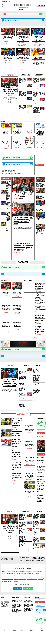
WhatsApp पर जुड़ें (28, 588)
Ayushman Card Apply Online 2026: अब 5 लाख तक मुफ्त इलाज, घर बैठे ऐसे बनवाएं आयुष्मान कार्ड (40, 286)
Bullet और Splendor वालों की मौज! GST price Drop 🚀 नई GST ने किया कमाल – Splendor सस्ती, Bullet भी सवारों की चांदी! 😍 (36, 378)
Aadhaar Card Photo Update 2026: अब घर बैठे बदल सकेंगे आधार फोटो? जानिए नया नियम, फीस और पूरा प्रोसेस (29, 444)
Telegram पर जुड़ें (17, 588)
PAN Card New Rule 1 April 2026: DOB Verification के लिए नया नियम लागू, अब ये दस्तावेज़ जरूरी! (22, 86)
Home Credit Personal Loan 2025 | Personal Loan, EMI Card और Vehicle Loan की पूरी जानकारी (17, 144)
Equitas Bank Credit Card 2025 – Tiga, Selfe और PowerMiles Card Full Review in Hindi (17, 466)
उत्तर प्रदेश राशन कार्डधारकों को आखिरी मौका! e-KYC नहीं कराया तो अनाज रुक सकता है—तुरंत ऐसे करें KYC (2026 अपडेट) (5, 308)
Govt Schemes (21, 42)
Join (43, 20)
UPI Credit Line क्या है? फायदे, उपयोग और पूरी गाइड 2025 (29, 130)
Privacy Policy (41, 436)
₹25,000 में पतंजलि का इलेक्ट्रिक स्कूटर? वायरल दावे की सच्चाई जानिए (36, 385)
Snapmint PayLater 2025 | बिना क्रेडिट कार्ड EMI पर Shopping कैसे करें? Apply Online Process (29, 144)
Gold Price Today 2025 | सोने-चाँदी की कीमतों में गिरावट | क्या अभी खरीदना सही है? (28, 601)
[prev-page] (8, 101)
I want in (40, 433)
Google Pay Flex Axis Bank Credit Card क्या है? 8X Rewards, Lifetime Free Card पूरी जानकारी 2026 (8, 226)
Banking (5, 148)
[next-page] (10, 101)
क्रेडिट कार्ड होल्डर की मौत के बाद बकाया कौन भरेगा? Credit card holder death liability (36, 80)
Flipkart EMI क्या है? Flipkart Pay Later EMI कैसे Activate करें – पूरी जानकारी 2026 (17, 611)
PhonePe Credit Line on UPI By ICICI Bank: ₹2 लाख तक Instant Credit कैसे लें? (38, 57)
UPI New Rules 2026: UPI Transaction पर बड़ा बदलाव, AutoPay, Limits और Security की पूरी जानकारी (29, 460)
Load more (23, 69)
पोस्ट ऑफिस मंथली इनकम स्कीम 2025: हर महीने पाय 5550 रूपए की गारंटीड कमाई (28, 610)
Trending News (17, 313)
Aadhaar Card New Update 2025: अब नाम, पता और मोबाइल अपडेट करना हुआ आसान (40, 319)
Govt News (6, 41)
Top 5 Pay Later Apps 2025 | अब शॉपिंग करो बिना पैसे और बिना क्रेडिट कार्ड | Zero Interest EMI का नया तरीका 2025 (40, 144)
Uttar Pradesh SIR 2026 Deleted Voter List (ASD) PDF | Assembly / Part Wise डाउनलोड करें (22, 404)
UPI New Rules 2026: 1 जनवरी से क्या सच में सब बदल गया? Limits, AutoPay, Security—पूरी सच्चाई (36, 87)
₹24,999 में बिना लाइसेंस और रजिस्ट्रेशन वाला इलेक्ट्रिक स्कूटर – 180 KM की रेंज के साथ (36, 391)
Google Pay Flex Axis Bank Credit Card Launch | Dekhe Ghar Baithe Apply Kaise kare (17, 454)
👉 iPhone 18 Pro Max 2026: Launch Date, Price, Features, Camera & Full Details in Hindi (22, 101)
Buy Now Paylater (40, 135)
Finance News (5, 133)
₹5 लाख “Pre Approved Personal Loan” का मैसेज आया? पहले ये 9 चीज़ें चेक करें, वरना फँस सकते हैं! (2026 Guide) (36, 102)
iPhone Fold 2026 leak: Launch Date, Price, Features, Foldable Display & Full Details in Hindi (22, 93)
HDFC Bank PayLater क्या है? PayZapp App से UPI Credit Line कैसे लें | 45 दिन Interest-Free (17, 130)
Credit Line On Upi (17, 133)
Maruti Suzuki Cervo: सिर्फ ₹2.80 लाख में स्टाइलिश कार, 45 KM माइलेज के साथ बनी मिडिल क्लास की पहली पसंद (36, 398)
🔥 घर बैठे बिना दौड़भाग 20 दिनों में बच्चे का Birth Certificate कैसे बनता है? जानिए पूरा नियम (40, 330)
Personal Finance (29, 132)
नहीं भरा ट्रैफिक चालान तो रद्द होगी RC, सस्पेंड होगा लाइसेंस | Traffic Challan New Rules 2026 (22, 378)
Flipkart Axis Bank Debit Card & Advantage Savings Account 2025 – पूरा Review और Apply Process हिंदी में (5, 144)
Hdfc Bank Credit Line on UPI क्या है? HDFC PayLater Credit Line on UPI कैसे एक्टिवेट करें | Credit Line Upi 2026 (36, 110)
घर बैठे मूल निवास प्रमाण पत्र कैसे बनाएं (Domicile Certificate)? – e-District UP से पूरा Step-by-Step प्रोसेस (17, 325)
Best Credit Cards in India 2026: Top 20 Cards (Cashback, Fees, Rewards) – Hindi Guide (36, 94)
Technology (36, 42)
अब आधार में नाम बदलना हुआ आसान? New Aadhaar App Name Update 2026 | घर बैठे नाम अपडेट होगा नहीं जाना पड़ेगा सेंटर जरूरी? (29, 428)
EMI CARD (14, 480)
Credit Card (21, 62)
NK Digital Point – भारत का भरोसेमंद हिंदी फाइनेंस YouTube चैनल (28, 605)
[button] (25, 9)
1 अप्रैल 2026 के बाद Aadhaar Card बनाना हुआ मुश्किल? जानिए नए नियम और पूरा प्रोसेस (7, 38)
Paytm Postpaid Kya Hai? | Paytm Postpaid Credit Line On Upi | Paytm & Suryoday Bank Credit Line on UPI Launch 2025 (40, 131)
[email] (41, 431)
